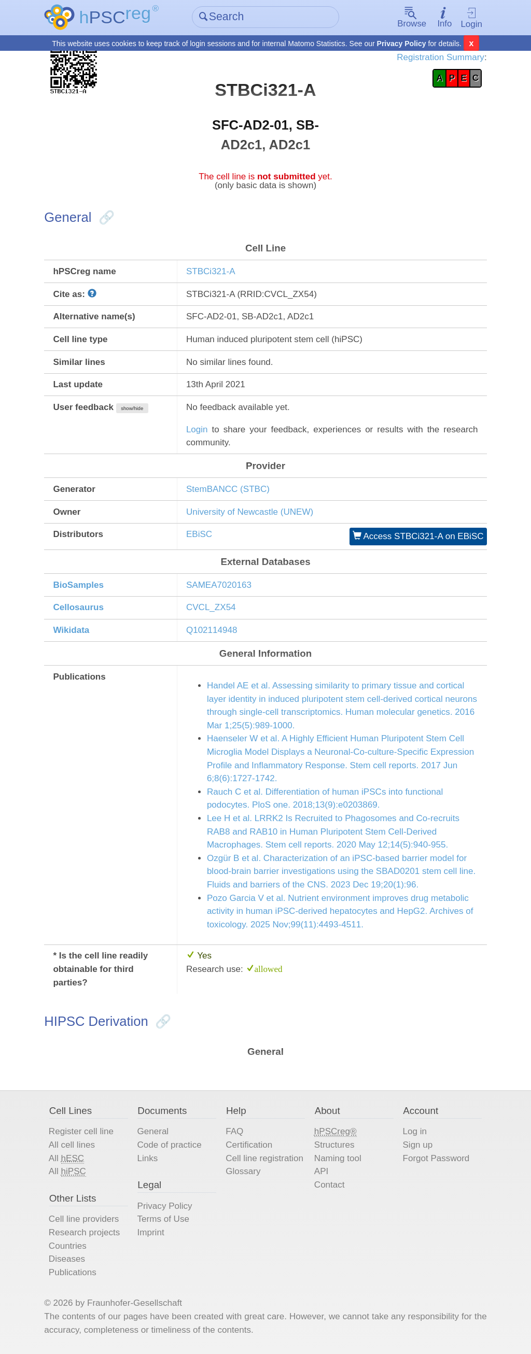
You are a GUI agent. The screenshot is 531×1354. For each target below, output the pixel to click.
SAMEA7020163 (218, 584)
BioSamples (78, 584)
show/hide (132, 408)
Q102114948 (211, 630)
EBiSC (199, 534)
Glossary (243, 1171)
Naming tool (337, 1158)
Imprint (150, 1232)
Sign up (417, 1144)
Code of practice (169, 1144)
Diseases (67, 1258)
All (66, 1158)
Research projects (84, 1232)
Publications (72, 1272)
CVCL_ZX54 (211, 607)
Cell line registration (264, 1158)
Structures (334, 1144)
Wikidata (71, 630)
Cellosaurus (78, 607)
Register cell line (81, 1131)
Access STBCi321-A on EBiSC (418, 536)
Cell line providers (84, 1219)
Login (471, 18)
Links (147, 1158)
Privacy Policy (401, 43)
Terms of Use (163, 1219)
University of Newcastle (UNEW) (249, 511)
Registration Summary (440, 57)
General (153, 1131)
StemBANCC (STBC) (228, 489)
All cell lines (72, 1144)
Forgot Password (435, 1158)
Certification (249, 1144)
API (321, 1171)
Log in (414, 1131)
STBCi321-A (210, 271)
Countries (68, 1245)
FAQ (234, 1131)
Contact (329, 1184)
